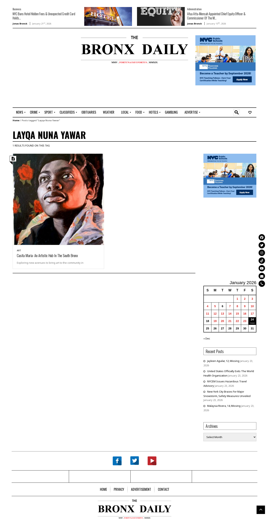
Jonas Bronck (20, 23)
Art (19, 250)
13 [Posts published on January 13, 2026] (222, 313)
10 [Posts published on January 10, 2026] (252, 306)
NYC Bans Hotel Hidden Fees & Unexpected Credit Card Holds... (44, 15)
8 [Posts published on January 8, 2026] (237, 306)
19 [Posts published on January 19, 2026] (215, 321)
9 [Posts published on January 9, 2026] (245, 306)
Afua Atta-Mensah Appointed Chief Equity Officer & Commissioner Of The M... (216, 15)
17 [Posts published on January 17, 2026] (252, 313)
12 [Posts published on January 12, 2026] (215, 313)
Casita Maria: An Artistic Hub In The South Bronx (47, 255)
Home (16, 120)
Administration (194, 9)
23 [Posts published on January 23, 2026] (244, 321)
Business (17, 9)
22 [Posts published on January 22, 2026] (237, 321)
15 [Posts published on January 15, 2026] (237, 313)
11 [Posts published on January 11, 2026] (207, 313)
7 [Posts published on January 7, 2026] (230, 306)
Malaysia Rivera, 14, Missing (224, 406)
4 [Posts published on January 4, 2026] (207, 306)
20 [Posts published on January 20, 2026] (222, 321)
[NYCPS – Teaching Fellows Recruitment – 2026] (225, 60)
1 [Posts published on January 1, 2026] (237, 298)
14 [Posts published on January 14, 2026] (229, 313)
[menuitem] (19, 112)
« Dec (206, 338)
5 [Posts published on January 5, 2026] (215, 306)
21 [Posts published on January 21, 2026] (229, 321)
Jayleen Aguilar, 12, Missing (223, 361)
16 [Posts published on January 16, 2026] (244, 313)
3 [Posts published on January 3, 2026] (252, 298)
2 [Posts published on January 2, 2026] (245, 298)
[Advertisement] (36, 48)
